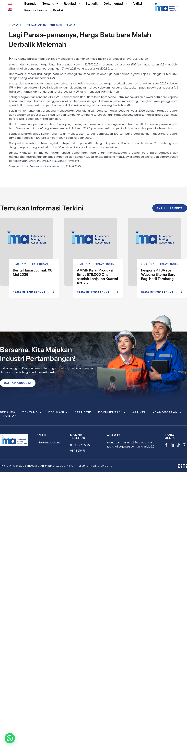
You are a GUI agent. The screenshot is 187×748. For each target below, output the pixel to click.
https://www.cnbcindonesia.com (42, 166)
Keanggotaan (167, 412)
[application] (56, 3)
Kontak (10, 415)
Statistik (83, 412)
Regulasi (58, 412)
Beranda (8, 412)
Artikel (139, 412)
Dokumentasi (111, 412)
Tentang (32, 412)
